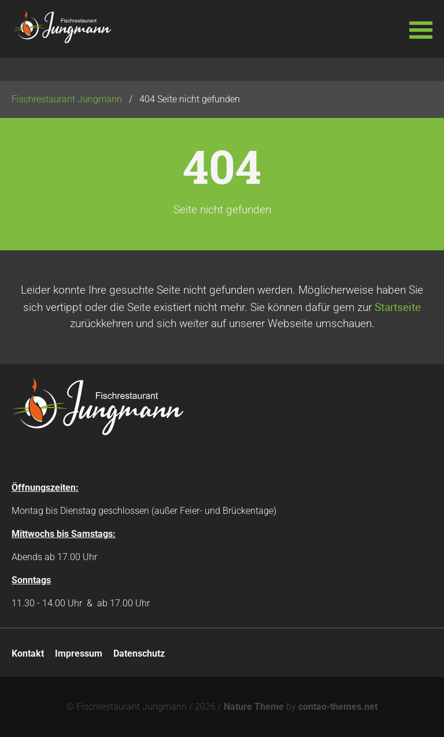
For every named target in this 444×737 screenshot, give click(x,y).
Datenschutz (139, 653)
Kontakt (28, 653)
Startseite (398, 306)
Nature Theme (254, 706)
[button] (420, 28)
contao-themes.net (338, 706)
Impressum (78, 653)
